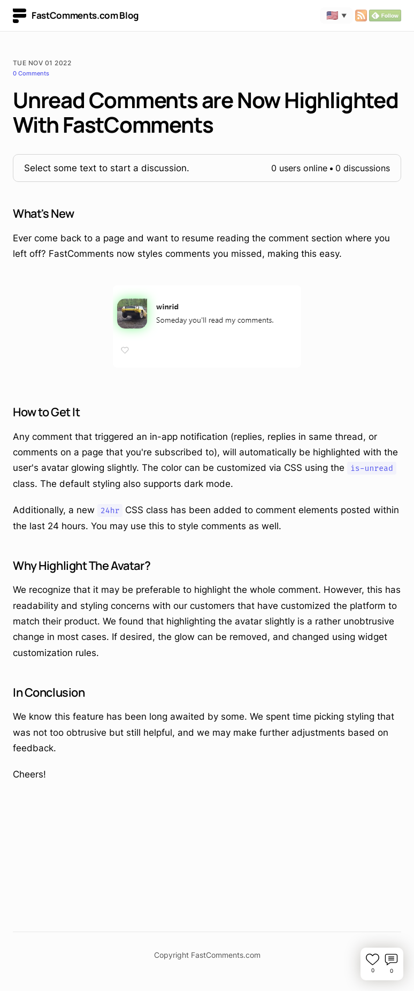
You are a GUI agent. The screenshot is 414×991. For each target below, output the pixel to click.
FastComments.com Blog (76, 16)
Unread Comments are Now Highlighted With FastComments (205, 112)
